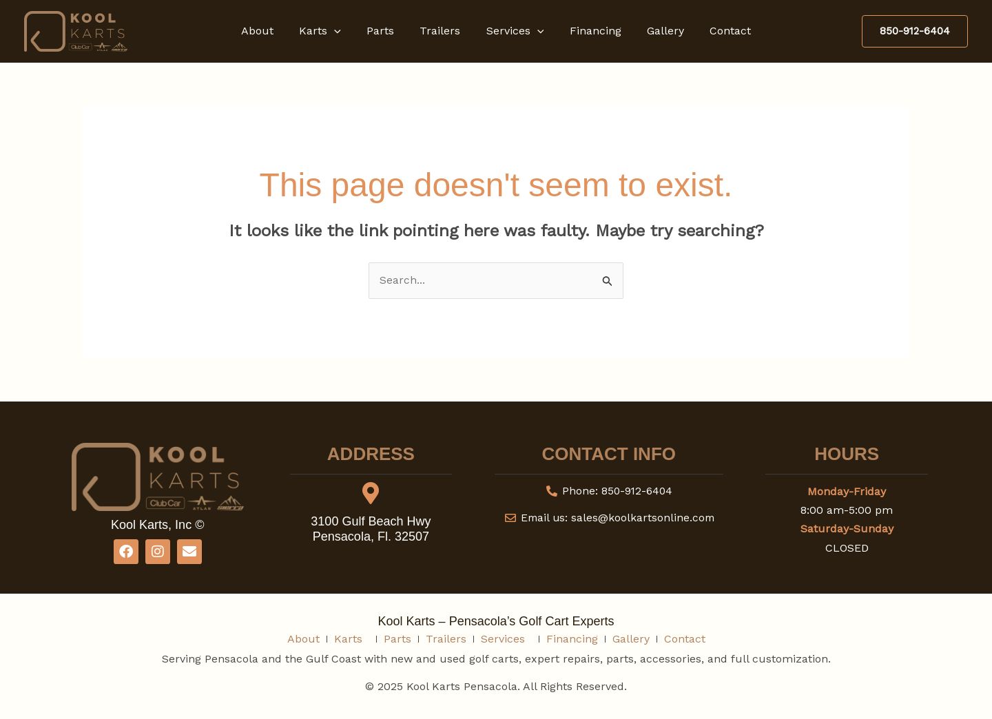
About (270, 30)
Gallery (656, 30)
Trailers (442, 30)
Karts (329, 31)
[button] (343, 31)
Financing (590, 30)
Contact (717, 30)
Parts (386, 30)
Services (513, 31)
